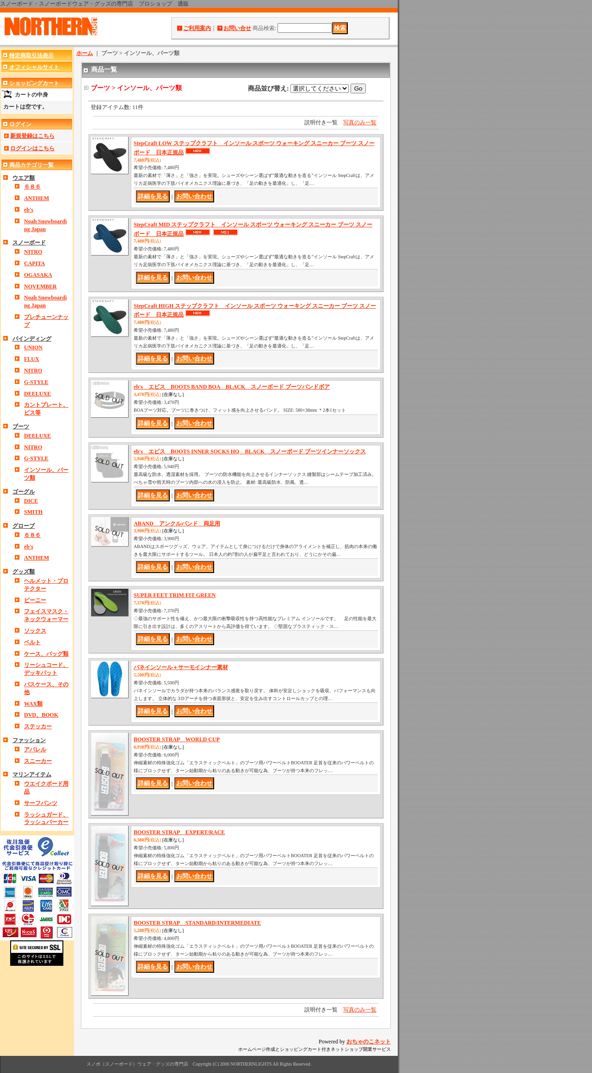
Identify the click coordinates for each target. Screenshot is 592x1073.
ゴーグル (23, 491)
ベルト (32, 642)
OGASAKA (38, 275)
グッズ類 (23, 571)
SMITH (33, 512)
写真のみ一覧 (359, 122)
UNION (33, 347)
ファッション (29, 740)
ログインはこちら (32, 148)
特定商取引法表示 (31, 55)
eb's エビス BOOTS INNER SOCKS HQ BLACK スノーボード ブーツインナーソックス (250, 451)
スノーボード (29, 242)
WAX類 (33, 704)
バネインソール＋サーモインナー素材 (181, 667)
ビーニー (35, 600)
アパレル (35, 749)
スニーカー (38, 761)
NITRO (33, 252)
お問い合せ (237, 28)
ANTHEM (36, 198)
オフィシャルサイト (34, 67)
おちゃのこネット (368, 1041)
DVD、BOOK (41, 715)
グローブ (23, 526)
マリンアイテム (31, 774)
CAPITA (34, 263)
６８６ (32, 186)
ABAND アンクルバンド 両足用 (177, 523)
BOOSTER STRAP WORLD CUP (177, 739)
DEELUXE (37, 393)
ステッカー (38, 726)
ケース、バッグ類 (46, 654)
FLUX (31, 359)
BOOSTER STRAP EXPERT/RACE (179, 832)
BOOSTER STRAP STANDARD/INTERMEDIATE (197, 923)
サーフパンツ (40, 803)
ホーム (84, 53)
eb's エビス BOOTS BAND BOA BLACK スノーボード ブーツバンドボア (232, 387)
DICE (31, 501)
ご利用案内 (197, 28)
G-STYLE (36, 382)
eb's (28, 210)
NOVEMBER (40, 286)
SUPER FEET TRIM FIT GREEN (175, 595)
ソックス (35, 631)
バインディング (31, 338)
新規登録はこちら (32, 136)
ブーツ (20, 426)
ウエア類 (23, 178)
